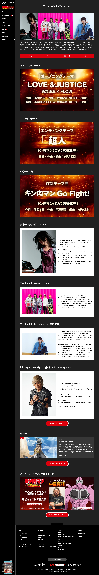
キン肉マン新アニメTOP (57, 423)
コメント (85, 56)
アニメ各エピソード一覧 (57, 463)
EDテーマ (48, 56)
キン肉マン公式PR (57, 559)
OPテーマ (29, 56)
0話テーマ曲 (66, 56)
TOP (18, 1)
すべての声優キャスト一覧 (57, 515)
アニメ (22, 1)
